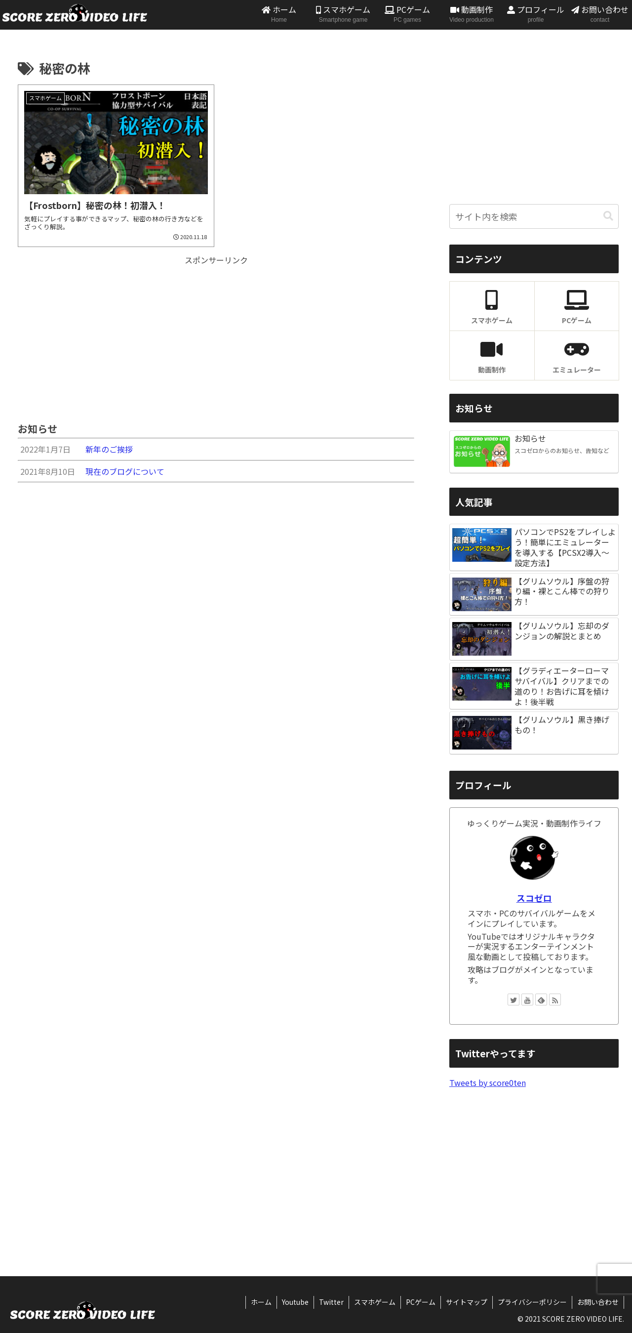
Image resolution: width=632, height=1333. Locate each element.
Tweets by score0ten (487, 1082)
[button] (608, 216)
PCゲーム (420, 1302)
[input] (534, 216)
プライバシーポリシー (532, 1302)
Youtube (295, 1302)
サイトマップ (466, 1302)
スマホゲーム (374, 1302)
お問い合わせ (598, 1302)
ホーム (261, 1302)
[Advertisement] (216, 336)
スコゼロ (534, 898)
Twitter (331, 1302)
